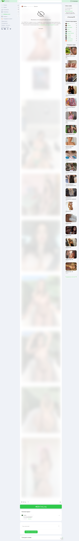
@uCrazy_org (40, 506)
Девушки (36, 6)
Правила (3, 25)
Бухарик (24, 515)
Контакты (8, 25)
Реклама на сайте (5, 27)
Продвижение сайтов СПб (71, 277)
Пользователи (4, 23)
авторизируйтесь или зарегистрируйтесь (47, 25)
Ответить (29, 519)
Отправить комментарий (31, 532)
